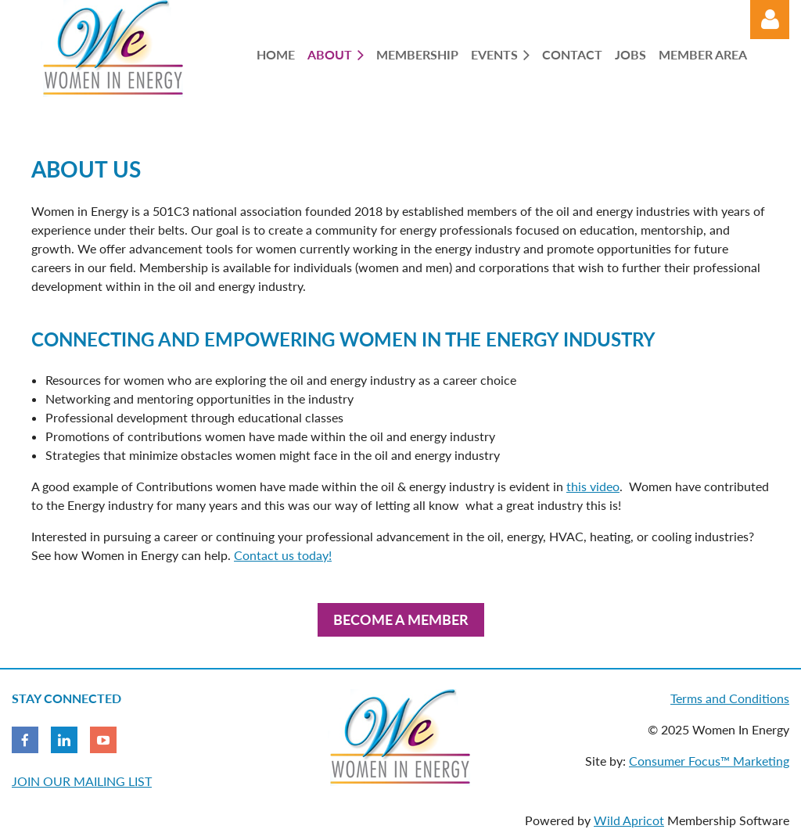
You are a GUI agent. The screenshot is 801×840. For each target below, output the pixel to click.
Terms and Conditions (729, 698)
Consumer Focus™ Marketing (709, 760)
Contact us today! (283, 554)
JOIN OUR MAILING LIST (82, 781)
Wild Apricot (629, 820)
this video (593, 486)
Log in (769, 19)
